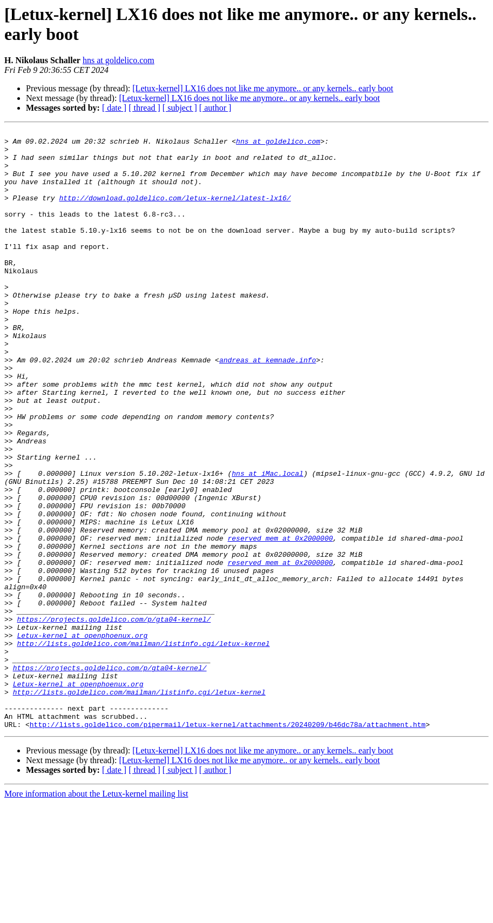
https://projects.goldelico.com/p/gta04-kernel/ (114, 718)
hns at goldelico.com (118, 60)
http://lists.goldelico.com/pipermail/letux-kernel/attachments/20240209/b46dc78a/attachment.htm (228, 844)
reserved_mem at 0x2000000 (280, 620)
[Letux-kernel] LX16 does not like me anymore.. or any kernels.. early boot (262, 88)
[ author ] (215, 107)
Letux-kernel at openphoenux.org (82, 737)
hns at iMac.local (267, 543)
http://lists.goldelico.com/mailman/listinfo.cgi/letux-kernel (143, 747)
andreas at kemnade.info (267, 407)
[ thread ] (144, 107)
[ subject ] (180, 107)
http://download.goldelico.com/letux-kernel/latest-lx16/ (175, 212)
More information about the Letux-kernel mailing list (96, 913)
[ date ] (114, 107)
